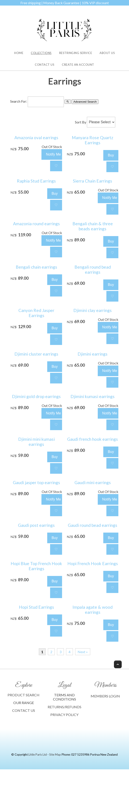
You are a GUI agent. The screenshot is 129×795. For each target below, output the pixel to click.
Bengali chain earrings (36, 266)
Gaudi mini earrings (92, 482)
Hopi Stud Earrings (36, 607)
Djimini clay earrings (92, 310)
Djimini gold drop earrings (36, 396)
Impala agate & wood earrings (92, 609)
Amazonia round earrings (36, 223)
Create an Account (78, 64)
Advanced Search (85, 101)
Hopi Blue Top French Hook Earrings (36, 566)
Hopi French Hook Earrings (92, 563)
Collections (41, 53)
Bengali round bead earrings (92, 269)
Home (18, 53)
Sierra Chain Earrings (92, 180)
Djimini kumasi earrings (92, 396)
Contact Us (44, 64)
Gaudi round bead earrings (92, 525)
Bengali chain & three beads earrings (92, 226)
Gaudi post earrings (36, 525)
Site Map (55, 754)
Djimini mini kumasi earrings (36, 442)
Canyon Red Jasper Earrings (36, 313)
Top (118, 664)
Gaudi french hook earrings (92, 439)
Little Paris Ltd (37, 754)
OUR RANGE (23, 703)
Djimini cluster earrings (36, 353)
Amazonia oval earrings (36, 137)
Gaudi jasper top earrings (36, 482)
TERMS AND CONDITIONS (64, 697)
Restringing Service (75, 53)
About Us (107, 53)
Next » (83, 652)
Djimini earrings (93, 353)
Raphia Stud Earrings (36, 180)
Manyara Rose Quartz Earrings (92, 140)
